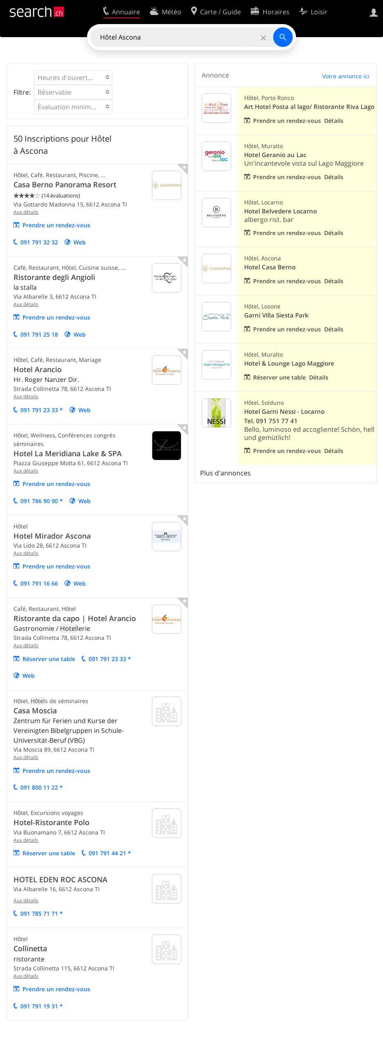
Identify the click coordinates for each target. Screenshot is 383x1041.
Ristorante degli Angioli (54, 277)
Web (79, 242)
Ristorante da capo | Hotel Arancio (74, 618)
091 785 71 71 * (41, 913)
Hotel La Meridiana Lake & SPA (67, 453)
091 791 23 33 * (41, 410)
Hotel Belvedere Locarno (280, 211)
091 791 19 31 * (41, 1006)
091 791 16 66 (39, 583)
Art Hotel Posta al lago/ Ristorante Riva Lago (309, 106)
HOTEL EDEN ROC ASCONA (60, 879)
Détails (333, 120)
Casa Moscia (35, 710)
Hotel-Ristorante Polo (51, 822)
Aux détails (25, 212)
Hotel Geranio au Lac (275, 155)
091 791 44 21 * (110, 853)
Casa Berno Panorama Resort (64, 184)
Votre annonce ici (346, 76)
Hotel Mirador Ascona (52, 536)
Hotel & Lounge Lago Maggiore (289, 363)
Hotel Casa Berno (270, 267)
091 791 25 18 (39, 334)
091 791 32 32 (39, 242)
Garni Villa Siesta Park (276, 315)
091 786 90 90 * (41, 501)
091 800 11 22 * (41, 787)
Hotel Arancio (37, 369)
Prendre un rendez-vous (56, 225)
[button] (73, 77)
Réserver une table (48, 659)
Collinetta (30, 948)
